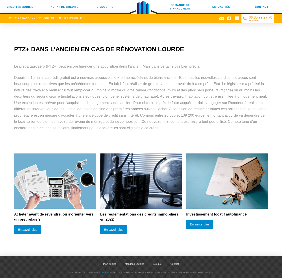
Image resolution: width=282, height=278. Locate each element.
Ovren (105, 273)
